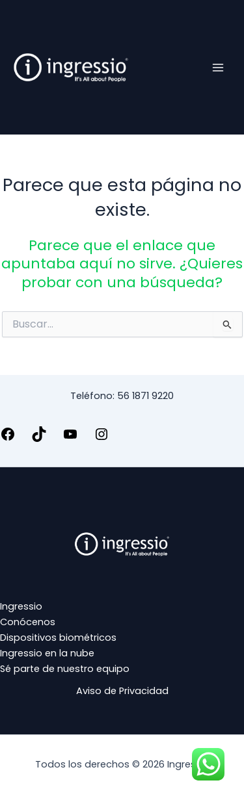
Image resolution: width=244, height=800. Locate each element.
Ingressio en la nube (47, 653)
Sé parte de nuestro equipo (64, 668)
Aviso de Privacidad (122, 690)
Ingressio (21, 606)
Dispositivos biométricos (58, 637)
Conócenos (27, 621)
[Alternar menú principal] (218, 67)
